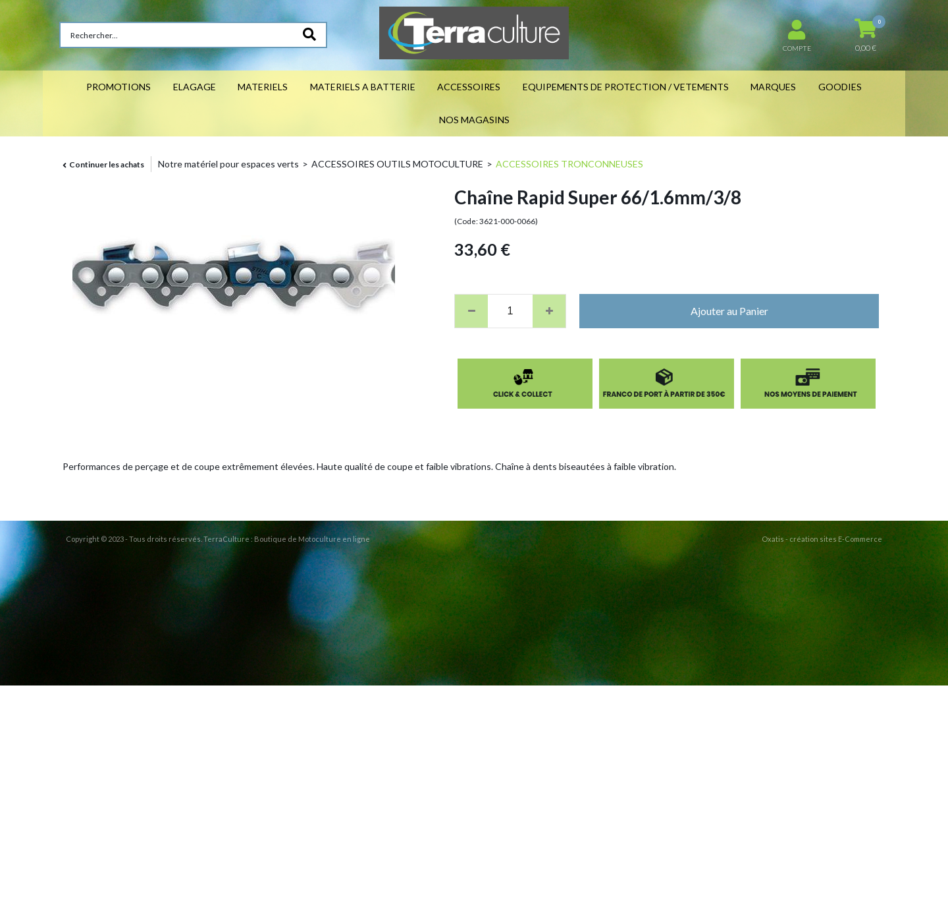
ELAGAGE (194, 86)
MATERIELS (263, 86)
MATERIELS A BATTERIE (362, 86)
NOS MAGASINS (474, 119)
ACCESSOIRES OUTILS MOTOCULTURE (397, 163)
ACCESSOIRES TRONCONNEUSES (569, 163)
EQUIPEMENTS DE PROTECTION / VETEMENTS (626, 86)
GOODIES (840, 86)
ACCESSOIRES (468, 86)
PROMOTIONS (118, 86)
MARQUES (773, 86)
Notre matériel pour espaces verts (228, 163)
